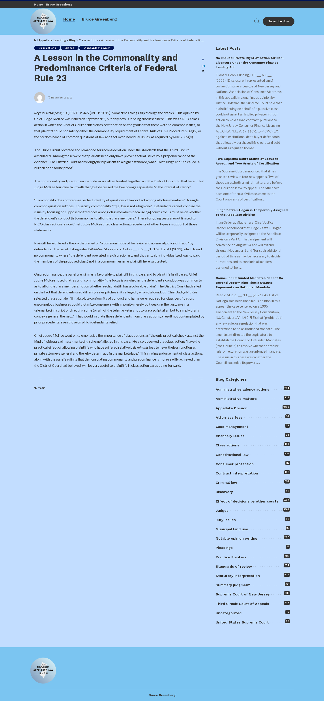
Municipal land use (232, 529)
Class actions (47, 47)
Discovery (224, 492)
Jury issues (226, 520)
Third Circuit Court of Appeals (242, 604)
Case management (232, 427)
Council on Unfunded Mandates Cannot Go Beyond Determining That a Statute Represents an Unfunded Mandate (249, 282)
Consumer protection (235, 464)
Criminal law (226, 482)
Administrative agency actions (242, 389)
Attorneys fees (229, 417)
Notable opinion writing (236, 538)
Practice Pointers (231, 557)
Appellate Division (231, 408)
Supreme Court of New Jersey (243, 594)
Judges (69, 47)
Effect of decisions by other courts (247, 501)
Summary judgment (233, 585)
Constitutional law (232, 455)
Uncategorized (229, 613)
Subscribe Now (278, 21)
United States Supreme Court (242, 622)
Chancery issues (230, 436)
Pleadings (224, 548)
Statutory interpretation (238, 576)
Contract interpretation (237, 473)
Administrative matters (236, 399)
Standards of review (97, 47)
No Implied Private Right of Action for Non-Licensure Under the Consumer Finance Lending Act (250, 62)
